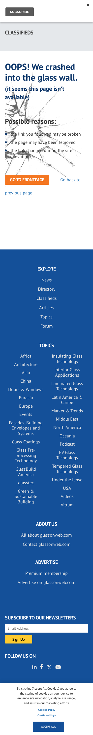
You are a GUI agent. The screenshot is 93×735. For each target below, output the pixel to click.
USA (67, 488)
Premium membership (46, 573)
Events (25, 414)
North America (67, 427)
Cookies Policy (46, 709)
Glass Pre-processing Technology (26, 455)
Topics (46, 317)
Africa (25, 356)
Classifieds (46, 298)
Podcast (67, 444)
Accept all (48, 726)
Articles (46, 307)
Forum (46, 326)
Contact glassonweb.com (46, 544)
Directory (46, 289)
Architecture (25, 364)
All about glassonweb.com (46, 535)
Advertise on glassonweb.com (46, 582)
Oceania (67, 436)
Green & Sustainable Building (26, 496)
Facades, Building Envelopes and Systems (26, 428)
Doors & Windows (25, 389)
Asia (26, 372)
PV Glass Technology (67, 455)
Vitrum (67, 505)
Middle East (67, 419)
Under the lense (67, 480)
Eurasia (26, 397)
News (46, 280)
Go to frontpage (27, 180)
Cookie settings (46, 715)
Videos (67, 496)
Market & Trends (67, 411)
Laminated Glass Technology (67, 386)
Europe (26, 406)
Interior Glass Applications (67, 372)
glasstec (26, 483)
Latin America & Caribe (67, 399)
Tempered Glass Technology (67, 468)
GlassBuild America (26, 471)
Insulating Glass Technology (67, 358)
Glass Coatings (26, 442)
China (25, 381)
